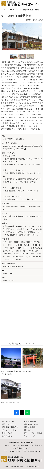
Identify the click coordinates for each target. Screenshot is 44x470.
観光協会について (31, 424)
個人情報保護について (33, 427)
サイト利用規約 (30, 421)
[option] (22, 37)
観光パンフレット (9, 424)
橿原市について (8, 421)
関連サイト (28, 430)
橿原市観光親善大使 (10, 427)
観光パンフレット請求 (33, 433)
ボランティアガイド (10, 430)
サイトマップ (29, 436)
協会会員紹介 (7, 436)
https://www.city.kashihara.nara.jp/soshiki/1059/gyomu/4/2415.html (22, 147)
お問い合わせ (7, 433)
